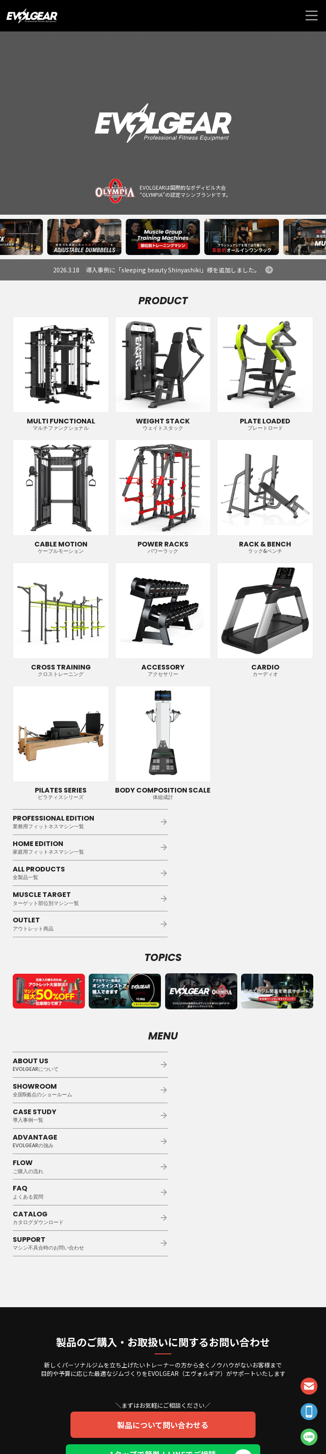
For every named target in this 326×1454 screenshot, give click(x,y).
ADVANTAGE (239, 1038)
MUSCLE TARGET (239, 847)
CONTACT (309, 1386)
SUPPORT (239, 1089)
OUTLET (86, 872)
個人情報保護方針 (139, 1429)
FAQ (239, 1064)
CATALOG (86, 1089)
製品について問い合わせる (163, 1271)
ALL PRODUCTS (86, 847)
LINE (309, 1437)
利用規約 (171, 1429)
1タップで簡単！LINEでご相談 (163, 1304)
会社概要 (195, 1429)
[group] (84, 237)
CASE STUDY (86, 1038)
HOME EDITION (239, 821)
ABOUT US (86, 1013)
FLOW (86, 1064)
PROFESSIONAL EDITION (86, 821)
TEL (309, 1411)
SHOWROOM (239, 1013)
